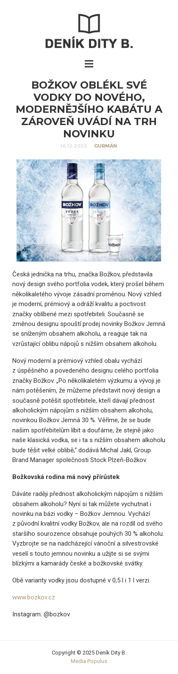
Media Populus (89, 661)
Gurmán (105, 146)
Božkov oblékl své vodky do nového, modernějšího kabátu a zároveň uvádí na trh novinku (89, 109)
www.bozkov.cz (33, 597)
